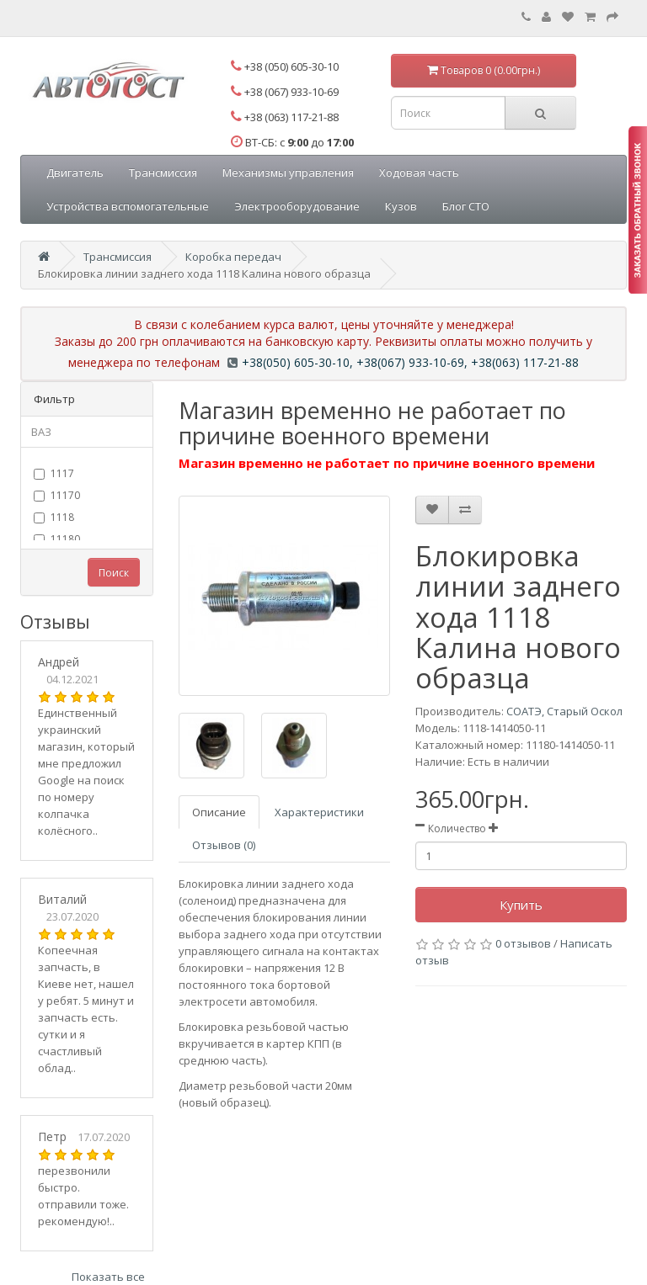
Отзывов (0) (223, 844)
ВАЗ (41, 431)
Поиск (114, 573)
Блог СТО (465, 206)
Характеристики (319, 812)
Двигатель (75, 172)
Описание (219, 812)
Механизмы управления (288, 172)
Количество (457, 828)
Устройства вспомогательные (127, 206)
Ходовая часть (419, 172)
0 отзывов (523, 943)
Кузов (401, 206)
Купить (521, 904)
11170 (57, 495)
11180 (57, 539)
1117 (54, 473)
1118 (54, 517)
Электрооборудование (297, 206)
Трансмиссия (163, 172)
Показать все (108, 1276)
